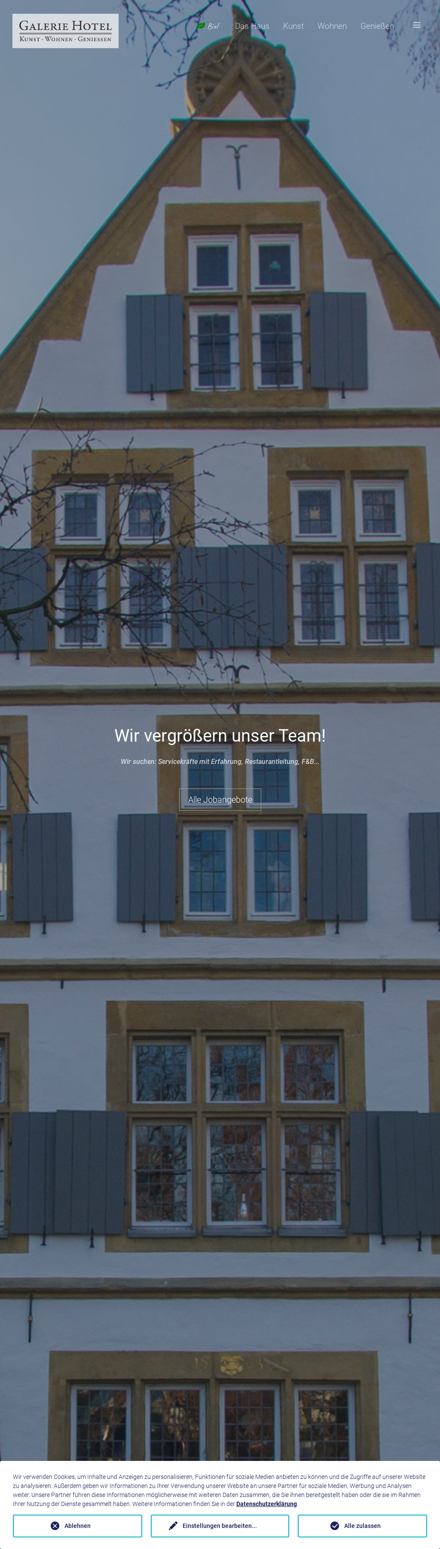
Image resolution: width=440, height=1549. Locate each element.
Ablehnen (77, 1525)
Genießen (377, 26)
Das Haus (252, 26)
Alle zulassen (362, 1525)
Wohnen (332, 26)
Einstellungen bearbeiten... (220, 1525)
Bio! (207, 26)
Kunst (293, 26)
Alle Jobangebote (220, 799)
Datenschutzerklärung (266, 1503)
